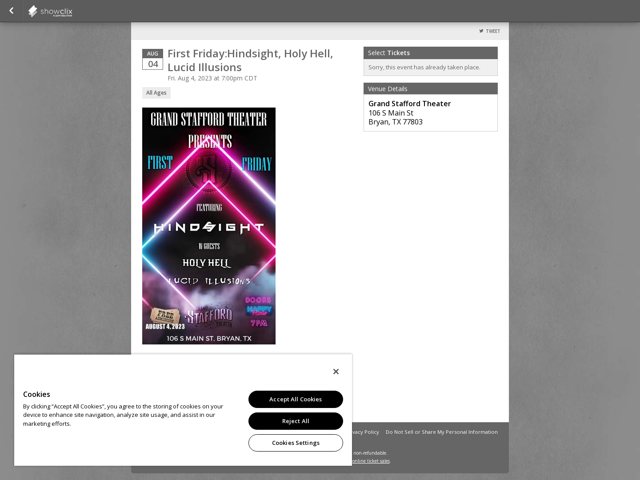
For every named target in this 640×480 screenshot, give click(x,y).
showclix (72, 11)
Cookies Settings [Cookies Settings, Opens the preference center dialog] (296, 443)
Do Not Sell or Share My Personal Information (442, 431)
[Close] (336, 371)
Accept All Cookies (295, 399)
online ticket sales (371, 461)
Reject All (295, 421)
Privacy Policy (362, 431)
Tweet (493, 31)
